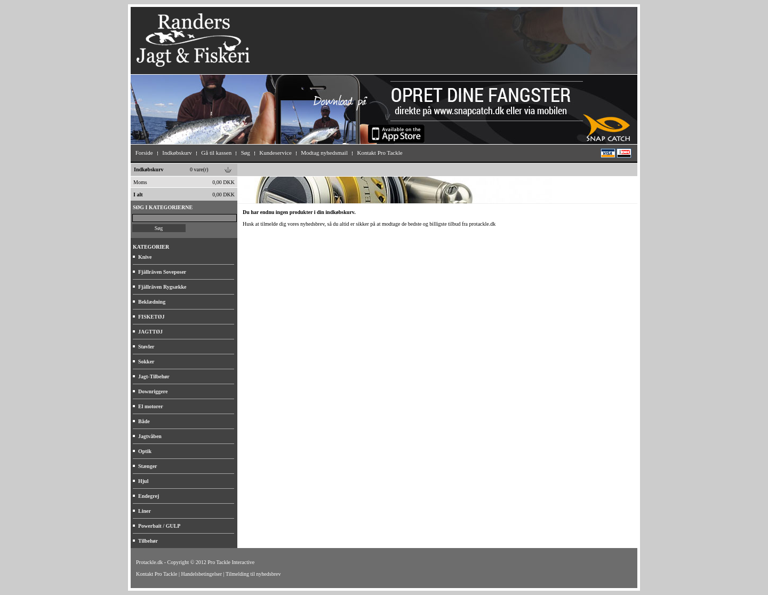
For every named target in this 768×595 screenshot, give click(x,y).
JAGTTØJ (150, 332)
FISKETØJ (151, 317)
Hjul (143, 481)
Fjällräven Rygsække (162, 287)
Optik (144, 451)
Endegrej (148, 496)
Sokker (146, 361)
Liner (144, 511)
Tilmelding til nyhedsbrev (253, 574)
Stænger (147, 466)
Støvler (146, 347)
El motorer (150, 406)
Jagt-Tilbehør (154, 376)
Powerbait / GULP (159, 526)
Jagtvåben (150, 436)
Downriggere (152, 391)
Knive (145, 257)
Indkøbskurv (149, 169)
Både (144, 421)
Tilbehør (148, 541)
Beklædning (151, 302)
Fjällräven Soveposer (162, 272)
